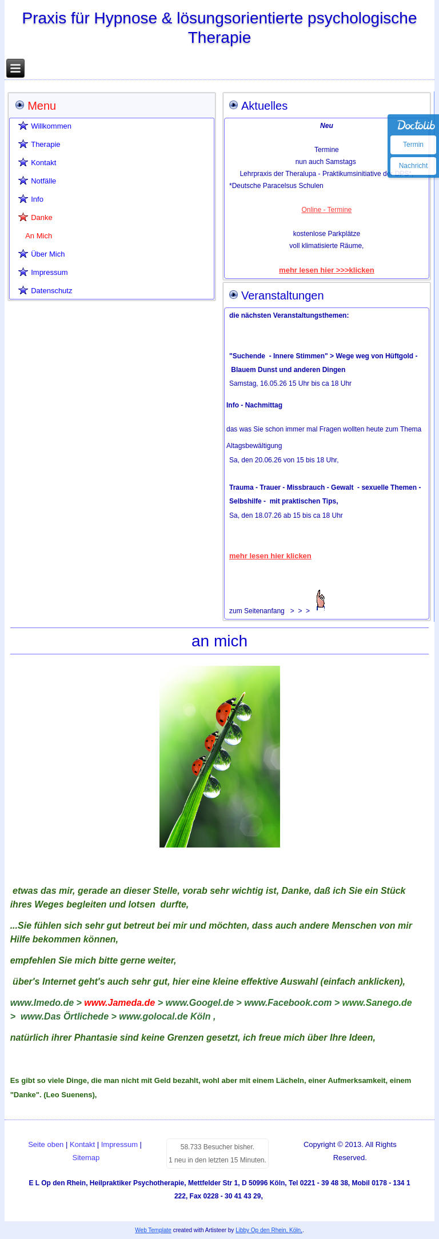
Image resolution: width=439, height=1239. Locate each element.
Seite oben (45, 1144)
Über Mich (48, 254)
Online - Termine (326, 210)
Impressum (49, 272)
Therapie (45, 144)
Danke (42, 217)
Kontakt (43, 162)
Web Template (153, 1230)
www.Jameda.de (119, 1003)
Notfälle (43, 181)
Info (37, 199)
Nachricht (413, 166)
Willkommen (51, 126)
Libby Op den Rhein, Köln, (269, 1230)
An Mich (38, 235)
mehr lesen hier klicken (270, 555)
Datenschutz (51, 290)
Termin (413, 145)
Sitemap (86, 1157)
